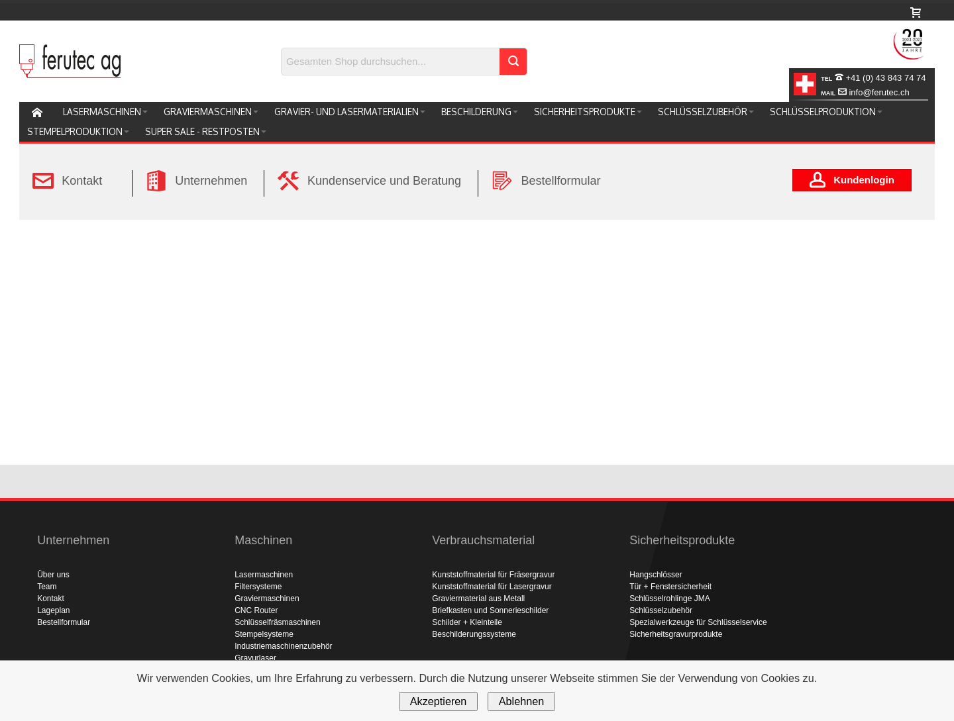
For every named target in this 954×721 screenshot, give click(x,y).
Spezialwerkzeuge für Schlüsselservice (698, 622)
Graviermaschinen (267, 598)
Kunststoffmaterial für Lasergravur (492, 586)
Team (46, 586)
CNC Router (256, 610)
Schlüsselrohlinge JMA (669, 598)
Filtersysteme (258, 586)
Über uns (53, 574)
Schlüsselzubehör (660, 610)
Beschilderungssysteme (474, 634)
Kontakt (50, 598)
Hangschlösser (655, 574)
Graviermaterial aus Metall (478, 598)
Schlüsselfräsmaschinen (277, 622)
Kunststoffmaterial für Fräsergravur (493, 574)
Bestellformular (63, 622)
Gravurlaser (255, 658)
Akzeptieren (438, 701)
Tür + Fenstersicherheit (670, 586)
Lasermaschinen (264, 574)
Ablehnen (521, 701)
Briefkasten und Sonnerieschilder (490, 610)
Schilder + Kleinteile (467, 622)
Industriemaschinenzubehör (283, 646)
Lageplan (53, 610)
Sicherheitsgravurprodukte (675, 634)
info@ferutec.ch (865, 92)
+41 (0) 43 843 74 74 (873, 78)
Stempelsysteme (264, 634)
